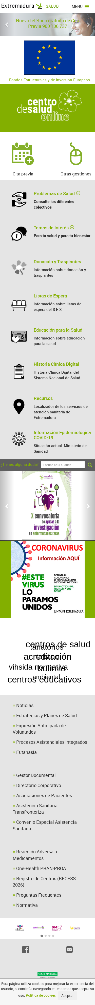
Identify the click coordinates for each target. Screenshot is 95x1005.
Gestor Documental (34, 775)
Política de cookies (41, 995)
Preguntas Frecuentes (37, 895)
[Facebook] (26, 949)
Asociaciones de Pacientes (42, 795)
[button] (7, 24)
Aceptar (67, 995)
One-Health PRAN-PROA (39, 868)
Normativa (25, 905)
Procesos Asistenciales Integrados (50, 742)
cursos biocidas (41, 680)
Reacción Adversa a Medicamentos (35, 855)
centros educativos (39, 635)
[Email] (69, 949)
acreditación (47, 656)
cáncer (20, 645)
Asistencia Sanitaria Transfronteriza (35, 808)
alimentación (70, 691)
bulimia (54, 646)
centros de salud (44, 667)
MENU (80, 6)
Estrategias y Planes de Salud (45, 715)
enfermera (63, 624)
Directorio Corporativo (37, 785)
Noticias (23, 705)
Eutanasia (25, 752)
